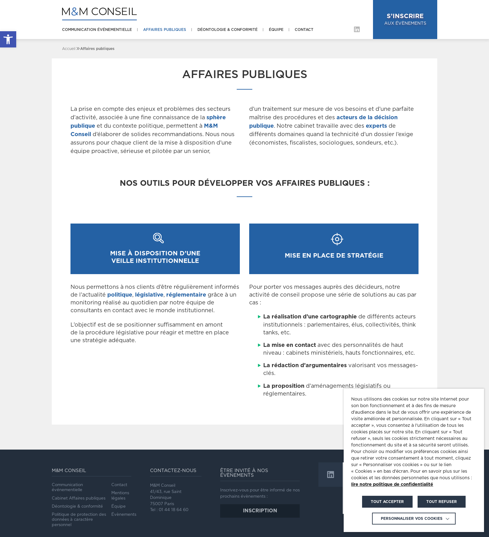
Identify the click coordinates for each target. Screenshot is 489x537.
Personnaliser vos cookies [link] (412, 518)
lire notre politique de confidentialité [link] (392, 484)
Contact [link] (304, 30)
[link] (8, 39)
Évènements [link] (123, 515)
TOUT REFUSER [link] (441, 502)
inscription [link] (260, 510)
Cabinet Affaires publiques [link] (78, 498)
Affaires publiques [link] (164, 30)
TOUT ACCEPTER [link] (387, 502)
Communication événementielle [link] (97, 30)
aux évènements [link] (405, 19)
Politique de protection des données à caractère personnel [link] (79, 520)
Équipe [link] (276, 30)
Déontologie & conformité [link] (227, 30)
